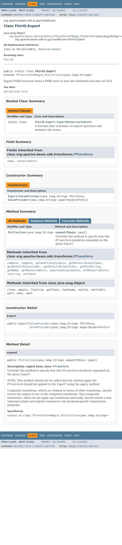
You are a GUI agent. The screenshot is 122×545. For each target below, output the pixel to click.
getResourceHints (34, 270)
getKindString (90, 266)
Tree (42, 4)
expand (60, 232)
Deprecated (54, 4)
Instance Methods (44, 220)
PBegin (74, 36)
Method (50, 15)
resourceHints (27, 161)
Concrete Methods (75, 220)
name (10, 161)
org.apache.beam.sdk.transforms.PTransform (38, 36)
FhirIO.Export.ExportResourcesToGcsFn (63, 121)
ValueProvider (29, 196)
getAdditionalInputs (51, 262)
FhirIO (8, 59)
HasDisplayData (49, 49)
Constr (38, 15)
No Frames (59, 10)
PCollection (87, 36)
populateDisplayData (65, 270)
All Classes (80, 10)
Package (20, 4)
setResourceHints (95, 270)
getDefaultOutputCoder (85, 262)
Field (28, 15)
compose (12, 262)
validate (29, 273)
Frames (45, 10)
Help (77, 4)
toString (13, 273)
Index (68, 4)
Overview (7, 4)
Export (12, 196)
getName (12, 270)
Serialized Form (15, 91)
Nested (17, 15)
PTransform (24, 74)
